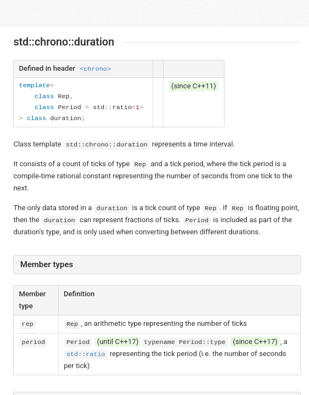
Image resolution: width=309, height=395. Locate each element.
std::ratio (85, 354)
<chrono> (95, 69)
